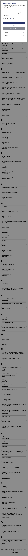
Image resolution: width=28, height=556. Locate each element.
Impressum (11, 38)
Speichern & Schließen (14, 28)
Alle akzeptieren (14, 22)
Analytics (14, 18)
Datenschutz (16, 38)
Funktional (7, 18)
